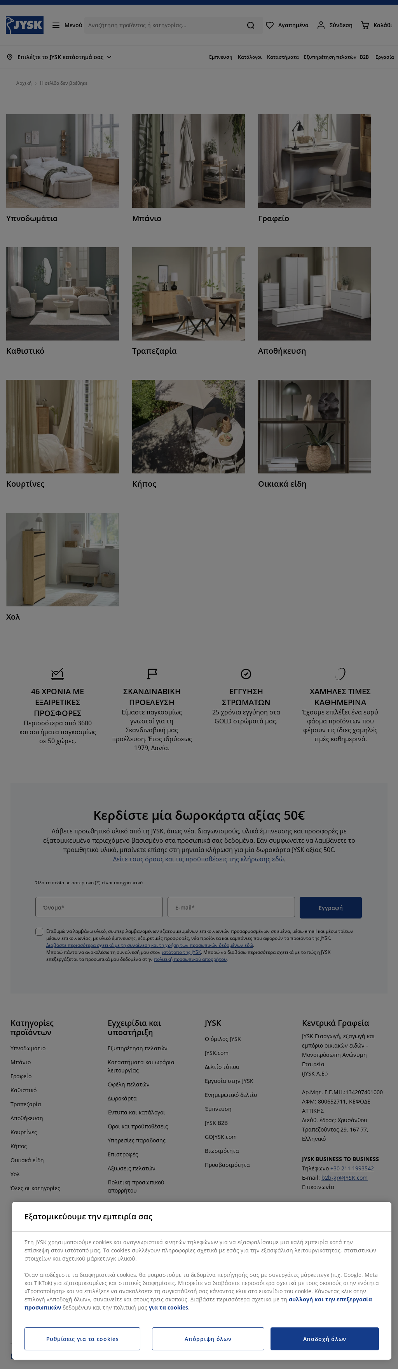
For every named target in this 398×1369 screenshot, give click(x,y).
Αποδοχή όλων (324, 1339)
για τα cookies (168, 1307)
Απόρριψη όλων (208, 1339)
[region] (201, 1281)
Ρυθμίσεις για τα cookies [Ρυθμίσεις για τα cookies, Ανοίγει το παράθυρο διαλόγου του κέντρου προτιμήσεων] (82, 1339)
